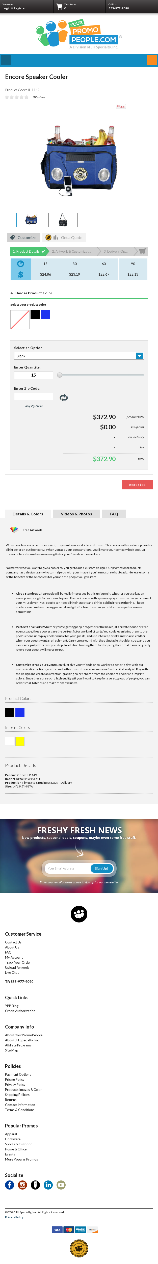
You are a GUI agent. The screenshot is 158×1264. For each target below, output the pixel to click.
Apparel (11, 1134)
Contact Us (13, 942)
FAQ (8, 952)
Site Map (11, 1050)
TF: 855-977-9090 (19, 982)
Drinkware (12, 1139)
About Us (12, 947)
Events (10, 1154)
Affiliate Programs (18, 1045)
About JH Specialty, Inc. (22, 1040)
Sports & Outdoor (18, 1144)
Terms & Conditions (19, 1110)
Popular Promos (21, 1125)
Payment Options (18, 1074)
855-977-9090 (119, 8)
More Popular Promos (21, 1159)
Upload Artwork (17, 967)
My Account (14, 957)
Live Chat (12, 972)
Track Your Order (18, 962)
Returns (10, 1100)
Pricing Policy (14, 1079)
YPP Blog (11, 1006)
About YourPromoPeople (23, 1035)
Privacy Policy (15, 1085)
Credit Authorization (20, 1011)
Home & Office (16, 1149)
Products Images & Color (23, 1090)
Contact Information (20, 1105)
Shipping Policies (17, 1095)
